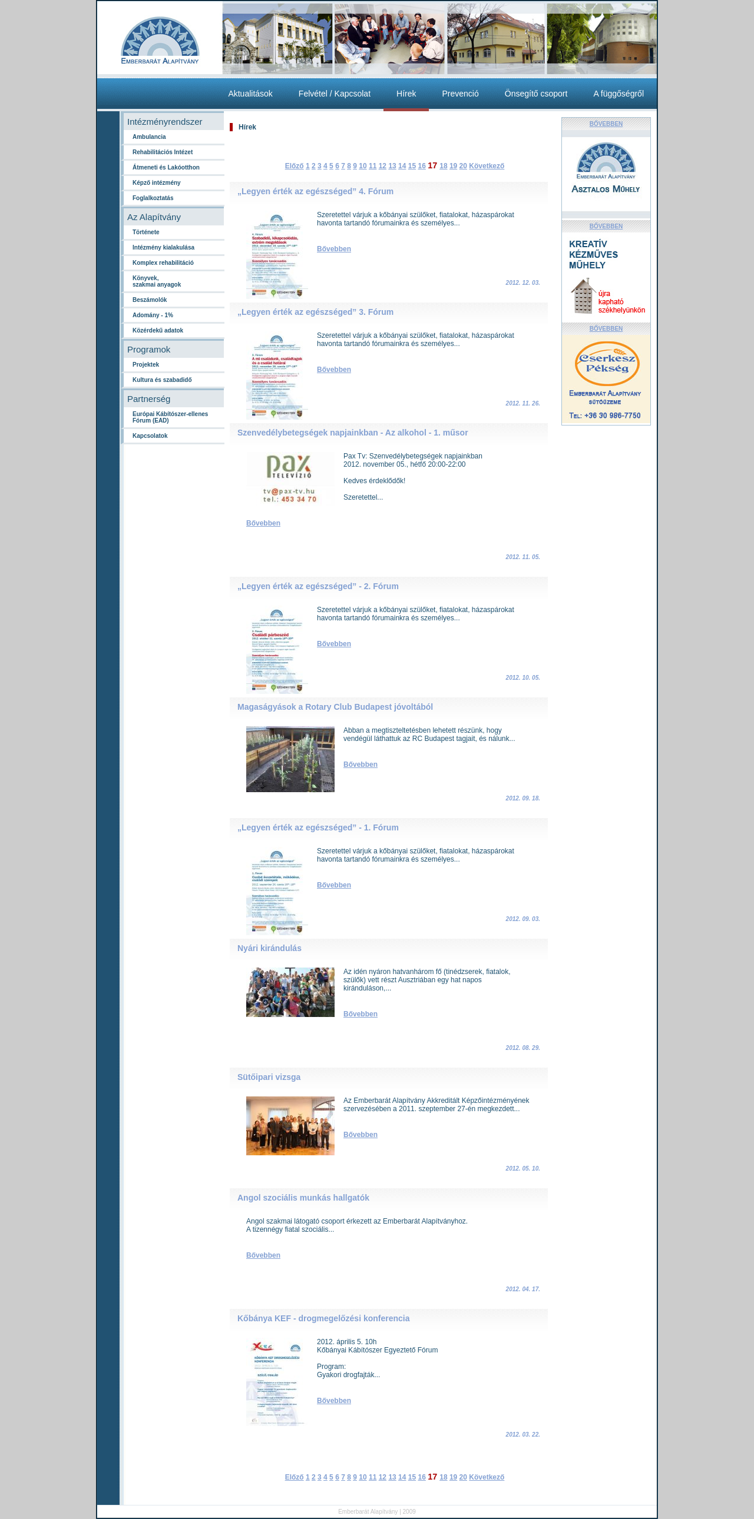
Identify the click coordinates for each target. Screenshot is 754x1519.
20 (463, 166)
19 (453, 166)
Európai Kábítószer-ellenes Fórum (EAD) (170, 417)
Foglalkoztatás (153, 198)
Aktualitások (250, 93)
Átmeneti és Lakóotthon (166, 167)
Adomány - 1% (153, 315)
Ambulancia (149, 137)
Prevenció (460, 93)
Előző (294, 166)
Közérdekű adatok (158, 330)
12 (382, 166)
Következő (486, 166)
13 (392, 166)
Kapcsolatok (150, 436)
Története (146, 232)
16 (421, 166)
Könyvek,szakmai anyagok (157, 281)
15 (412, 166)
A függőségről (618, 93)
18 (443, 166)
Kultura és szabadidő (162, 380)
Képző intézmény (157, 183)
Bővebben (334, 249)
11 (372, 166)
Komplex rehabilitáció (163, 263)
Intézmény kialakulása (163, 247)
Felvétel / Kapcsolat (335, 93)
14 (402, 166)
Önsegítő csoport (536, 93)
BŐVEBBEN (606, 124)
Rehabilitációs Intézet (163, 152)
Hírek (406, 93)
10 (362, 166)
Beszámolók (150, 300)
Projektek (146, 364)
